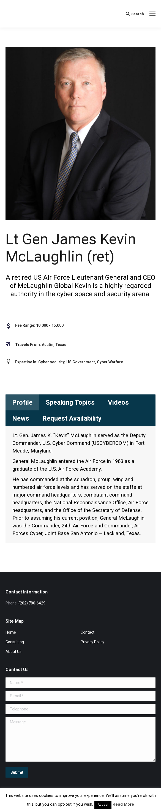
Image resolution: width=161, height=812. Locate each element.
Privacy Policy (92, 642)
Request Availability (72, 418)
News (20, 418)
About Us (13, 651)
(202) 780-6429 (31, 603)
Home (11, 632)
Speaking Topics (70, 402)
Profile (22, 402)
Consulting (15, 642)
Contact (87, 632)
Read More (123, 804)
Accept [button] (103, 804)
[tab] (22, 402)
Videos (118, 402)
